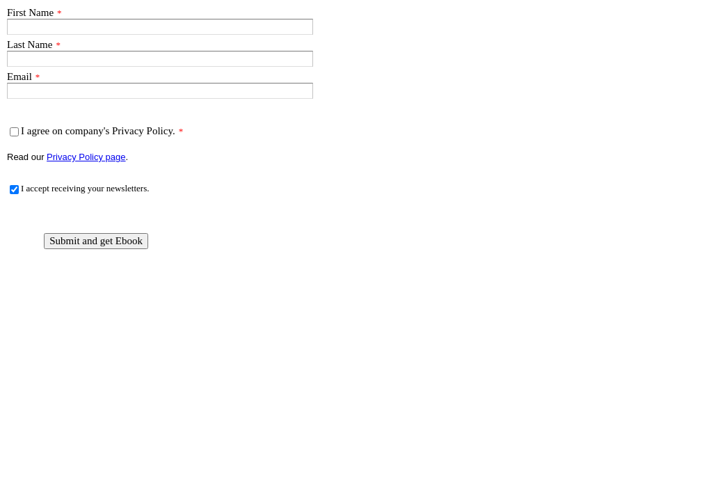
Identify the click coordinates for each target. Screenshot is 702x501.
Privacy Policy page (86, 157)
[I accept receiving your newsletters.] (14, 189)
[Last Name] (160, 59)
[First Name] (160, 27)
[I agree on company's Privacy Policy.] (14, 131)
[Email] (160, 91)
